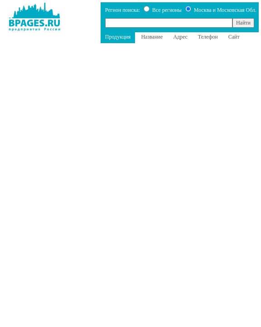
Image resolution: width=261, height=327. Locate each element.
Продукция (118, 37)
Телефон (208, 37)
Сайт (234, 37)
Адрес (180, 37)
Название (152, 37)
